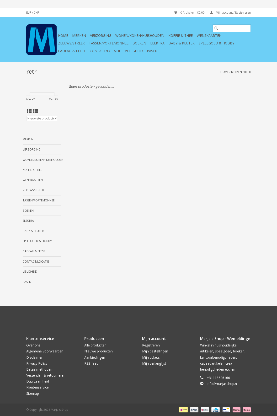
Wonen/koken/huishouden (139, 35)
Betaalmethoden (39, 369)
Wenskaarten (209, 35)
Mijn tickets (151, 357)
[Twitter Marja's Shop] (121, 317)
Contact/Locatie (105, 51)
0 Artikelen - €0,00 (189, 13)
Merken (79, 35)
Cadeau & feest (72, 51)
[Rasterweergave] (29, 111)
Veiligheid (134, 51)
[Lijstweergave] (35, 111)
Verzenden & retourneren (45, 375)
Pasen (152, 51)
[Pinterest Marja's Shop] (138, 317)
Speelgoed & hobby (216, 43)
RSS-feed (91, 363)
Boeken (139, 43)
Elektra (157, 43)
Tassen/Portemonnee (108, 43)
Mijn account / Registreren (230, 13)
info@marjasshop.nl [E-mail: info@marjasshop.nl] (222, 383)
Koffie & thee (180, 35)
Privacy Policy (36, 363)
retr (247, 72)
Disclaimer (34, 357)
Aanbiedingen (94, 357)
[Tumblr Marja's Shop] (156, 317)
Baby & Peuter (182, 43)
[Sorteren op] (42, 118)
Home (63, 35)
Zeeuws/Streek (71, 43)
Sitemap (32, 393)
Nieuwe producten (98, 351)
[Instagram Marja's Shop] (164, 317)
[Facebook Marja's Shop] (113, 317)
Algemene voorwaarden (44, 351)
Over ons (33, 345)
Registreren (151, 345)
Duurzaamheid (37, 381)
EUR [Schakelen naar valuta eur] (29, 13)
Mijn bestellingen (155, 351)
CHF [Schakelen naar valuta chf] (36, 13)
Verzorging (100, 35)
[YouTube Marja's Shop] (147, 317)
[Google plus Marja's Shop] (130, 317)
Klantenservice (37, 387)
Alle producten (95, 345)
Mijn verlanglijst (154, 363)
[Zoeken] (232, 28)
